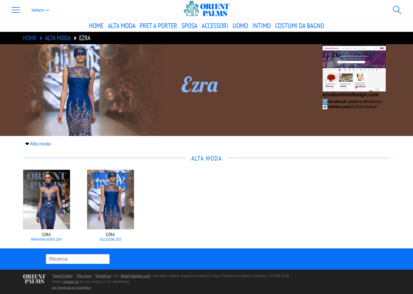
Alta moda (121, 25)
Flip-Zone (84, 276)
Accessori (215, 25)
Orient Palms (63, 276)
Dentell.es (103, 276)
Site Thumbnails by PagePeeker (71, 287)
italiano (40, 10)
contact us (71, 282)
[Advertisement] (350, 208)
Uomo (240, 25)
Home (96, 25)
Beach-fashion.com (135, 276)
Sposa (189, 25)
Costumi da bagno (299, 25)
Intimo (261, 25)
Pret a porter (158, 25)
